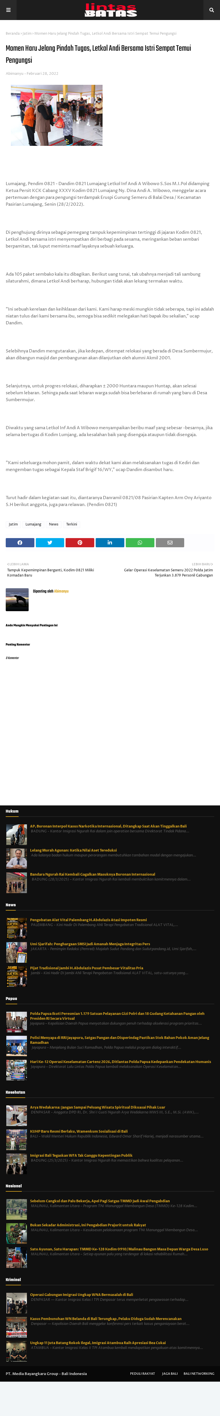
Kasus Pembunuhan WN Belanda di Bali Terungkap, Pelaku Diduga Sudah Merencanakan (106, 1319)
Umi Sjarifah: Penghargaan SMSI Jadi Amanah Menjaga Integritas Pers (90, 944)
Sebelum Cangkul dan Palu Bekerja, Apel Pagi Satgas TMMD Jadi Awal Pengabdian (100, 1201)
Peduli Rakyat (142, 1374)
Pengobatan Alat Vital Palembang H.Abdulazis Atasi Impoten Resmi (88, 920)
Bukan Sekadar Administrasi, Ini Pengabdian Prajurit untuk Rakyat (88, 1225)
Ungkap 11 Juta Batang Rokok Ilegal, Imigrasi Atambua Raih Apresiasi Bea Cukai (98, 1343)
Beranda (13, 33)
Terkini (71, 524)
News (53, 524)
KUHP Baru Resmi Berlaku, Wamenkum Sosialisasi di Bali (79, 1131)
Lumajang (33, 524)
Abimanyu (14, 73)
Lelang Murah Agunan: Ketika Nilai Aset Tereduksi (73, 850)
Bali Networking (199, 1374)
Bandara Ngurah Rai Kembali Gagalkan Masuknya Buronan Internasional (92, 874)
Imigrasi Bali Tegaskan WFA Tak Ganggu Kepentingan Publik (81, 1155)
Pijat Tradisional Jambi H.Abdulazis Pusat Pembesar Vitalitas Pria (86, 968)
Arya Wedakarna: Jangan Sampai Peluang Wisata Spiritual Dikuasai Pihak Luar (97, 1107)
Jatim (27, 33)
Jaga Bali (170, 1374)
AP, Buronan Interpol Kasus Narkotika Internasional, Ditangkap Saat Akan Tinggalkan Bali (108, 826)
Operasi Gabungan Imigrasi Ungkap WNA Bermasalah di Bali (81, 1295)
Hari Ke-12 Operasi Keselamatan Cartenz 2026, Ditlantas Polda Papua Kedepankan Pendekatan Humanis (120, 1062)
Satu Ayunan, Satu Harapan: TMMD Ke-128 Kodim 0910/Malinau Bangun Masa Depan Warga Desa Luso (119, 1249)
